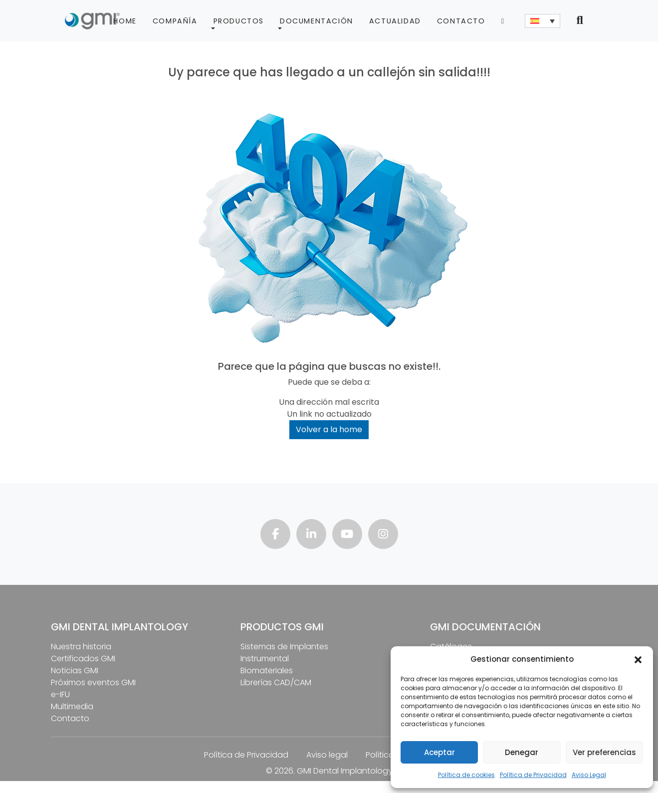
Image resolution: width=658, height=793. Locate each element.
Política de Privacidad (533, 775)
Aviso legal (327, 755)
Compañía (175, 21)
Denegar (521, 752)
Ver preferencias (604, 752)
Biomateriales (266, 670)
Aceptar (439, 752)
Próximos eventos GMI (93, 682)
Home (124, 21)
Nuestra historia (81, 646)
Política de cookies (466, 775)
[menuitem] (542, 21)
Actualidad (395, 21)
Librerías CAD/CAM (275, 682)
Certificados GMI (83, 658)
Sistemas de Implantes (284, 646)
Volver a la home (329, 429)
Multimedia (72, 706)
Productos (239, 21)
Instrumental (264, 658)
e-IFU (60, 694)
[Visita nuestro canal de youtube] (347, 535)
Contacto (461, 21)
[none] (542, 21)
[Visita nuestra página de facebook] (275, 535)
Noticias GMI (74, 670)
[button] (638, 659)
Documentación (316, 21)
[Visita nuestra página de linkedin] (311, 535)
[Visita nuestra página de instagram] (383, 535)
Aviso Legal (589, 775)
